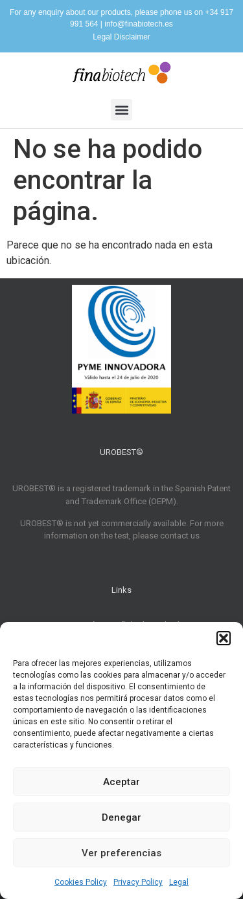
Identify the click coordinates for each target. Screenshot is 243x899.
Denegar (121, 817)
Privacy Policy (138, 882)
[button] (223, 638)
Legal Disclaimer (121, 36)
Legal (179, 882)
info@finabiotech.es (138, 23)
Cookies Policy (80, 882)
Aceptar (121, 782)
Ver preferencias (121, 853)
